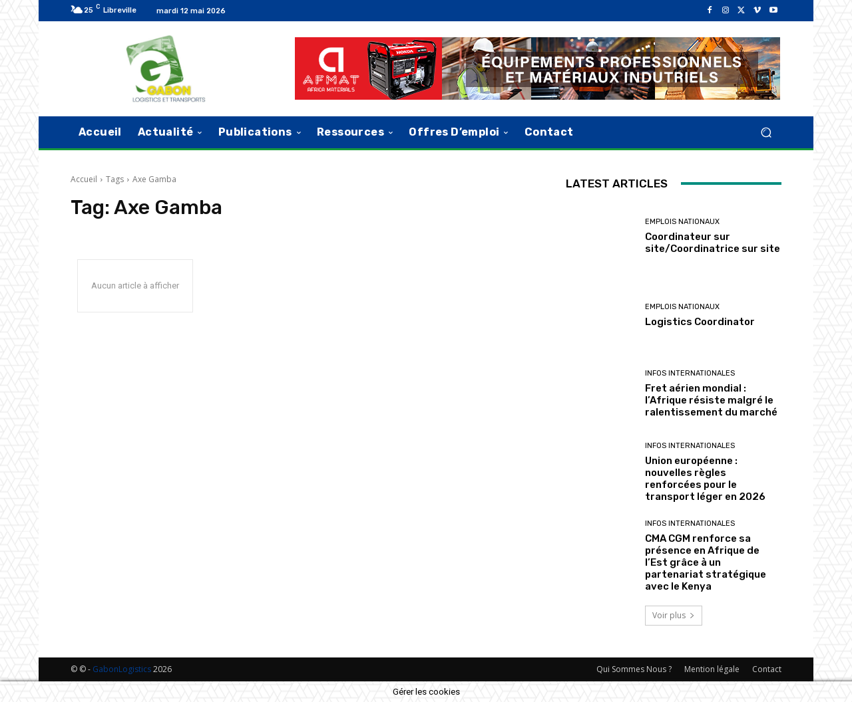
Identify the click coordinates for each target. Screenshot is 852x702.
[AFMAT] (537, 68)
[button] (765, 132)
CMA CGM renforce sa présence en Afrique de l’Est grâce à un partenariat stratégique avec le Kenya (705, 562)
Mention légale (712, 669)
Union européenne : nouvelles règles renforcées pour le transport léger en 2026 (705, 479)
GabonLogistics (122, 669)
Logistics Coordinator (700, 322)
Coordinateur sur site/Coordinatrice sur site (712, 243)
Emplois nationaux (682, 221)
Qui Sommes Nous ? (634, 669)
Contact (766, 669)
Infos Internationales (690, 373)
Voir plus (673, 615)
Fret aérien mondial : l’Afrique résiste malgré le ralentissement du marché (711, 400)
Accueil (84, 179)
